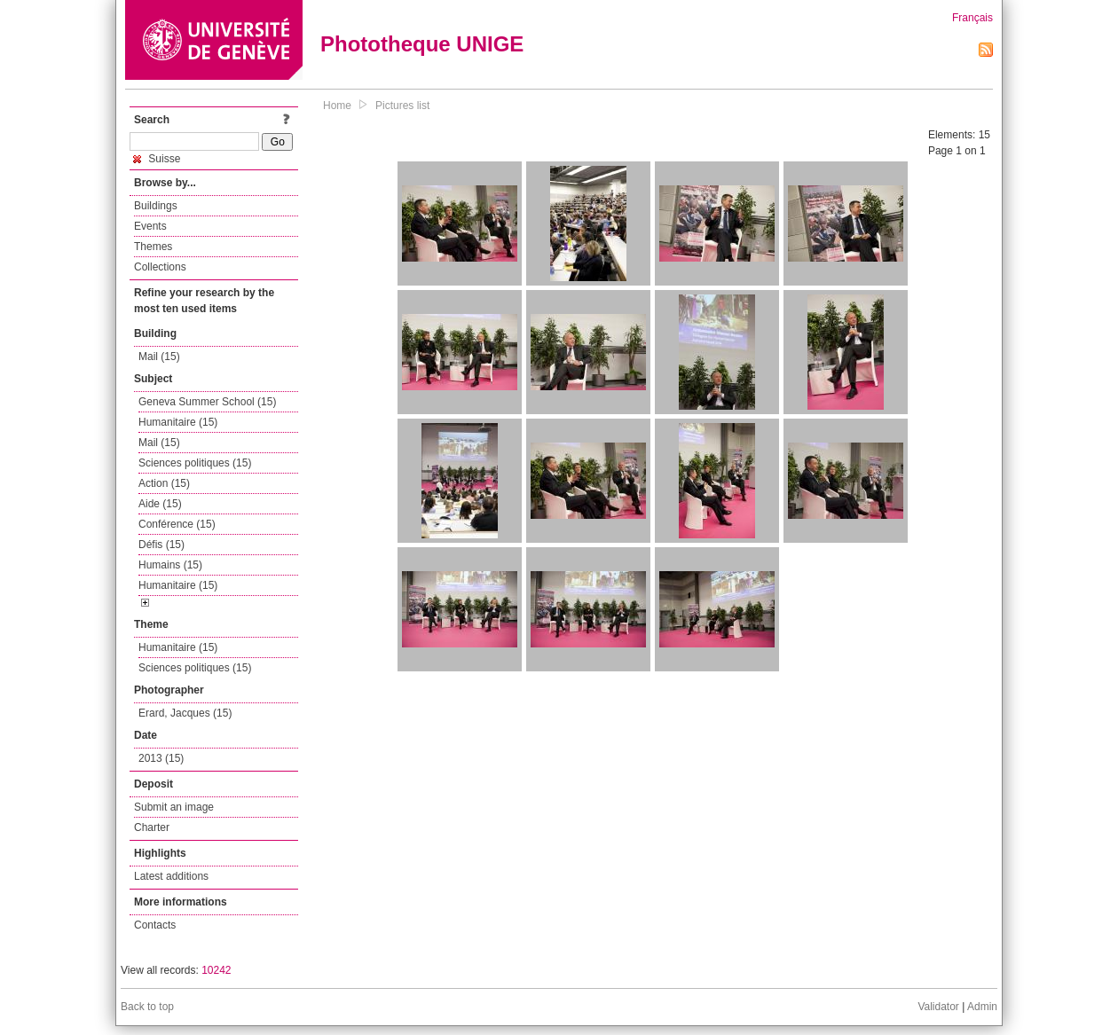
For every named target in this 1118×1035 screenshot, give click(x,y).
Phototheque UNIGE (422, 44)
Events (150, 226)
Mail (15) (159, 356)
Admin (982, 1006)
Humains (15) (170, 565)
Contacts (155, 925)
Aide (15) (160, 504)
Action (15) (164, 483)
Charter (151, 827)
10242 (216, 970)
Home (337, 105)
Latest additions (171, 876)
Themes (153, 246)
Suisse (156, 159)
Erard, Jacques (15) (185, 713)
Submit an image (174, 807)
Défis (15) (161, 544)
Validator (937, 1006)
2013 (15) (161, 758)
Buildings (155, 206)
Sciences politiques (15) (194, 463)
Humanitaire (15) (177, 422)
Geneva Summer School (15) (207, 402)
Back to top (147, 1006)
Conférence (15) (177, 524)
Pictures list (402, 105)
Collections (160, 267)
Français (972, 18)
